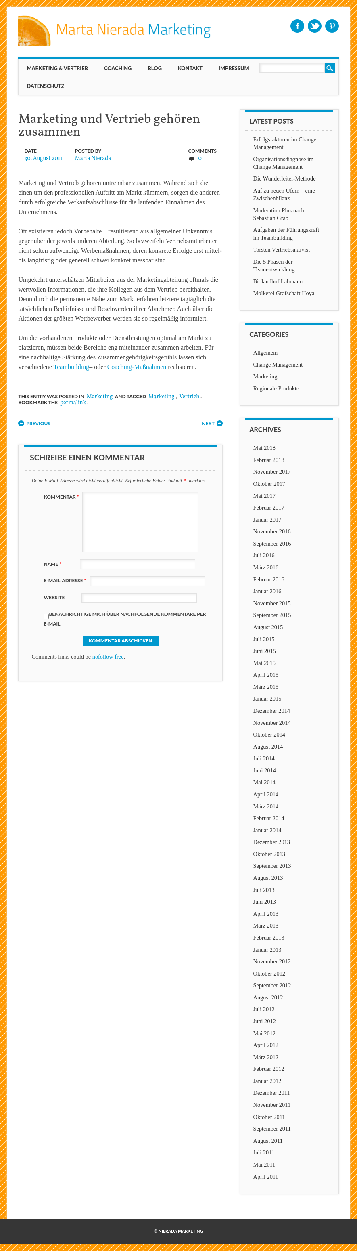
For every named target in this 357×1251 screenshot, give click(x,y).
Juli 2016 (264, 555)
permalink (73, 403)
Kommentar (62, 497)
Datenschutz (45, 86)
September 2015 (272, 615)
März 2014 (266, 806)
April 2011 (265, 1176)
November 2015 (272, 603)
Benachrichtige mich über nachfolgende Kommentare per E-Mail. (125, 619)
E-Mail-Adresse (66, 580)
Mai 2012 (264, 1033)
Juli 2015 (264, 639)
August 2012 (268, 997)
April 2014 (266, 794)
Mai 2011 (264, 1164)
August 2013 (268, 878)
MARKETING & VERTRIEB (57, 68)
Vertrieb (189, 397)
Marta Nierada (93, 158)
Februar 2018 (268, 460)
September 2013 (272, 866)
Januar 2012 (267, 1081)
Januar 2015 (267, 698)
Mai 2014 (264, 782)
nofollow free (108, 656)
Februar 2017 (268, 507)
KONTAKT (190, 68)
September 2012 (272, 985)
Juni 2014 (264, 770)
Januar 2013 (267, 950)
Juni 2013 (264, 901)
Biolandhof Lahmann (278, 281)
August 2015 (268, 627)
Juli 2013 (264, 890)
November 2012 (272, 961)
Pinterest (332, 26)
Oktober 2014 (269, 734)
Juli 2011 (264, 1152)
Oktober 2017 (269, 484)
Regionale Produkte (276, 388)
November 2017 (272, 471)
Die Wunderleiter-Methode (284, 178)
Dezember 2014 (271, 710)
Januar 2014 (267, 830)
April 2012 (266, 1045)
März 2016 (266, 567)
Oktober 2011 (269, 1117)
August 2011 (268, 1141)
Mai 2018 (264, 448)
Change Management (278, 364)
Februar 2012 (268, 1069)
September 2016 (272, 543)
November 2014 (272, 723)
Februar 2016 (268, 579)
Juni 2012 (264, 1021)
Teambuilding (72, 366)
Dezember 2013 (271, 842)
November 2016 (272, 531)
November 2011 (272, 1105)
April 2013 (266, 914)
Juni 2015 (264, 651)
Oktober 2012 (269, 973)
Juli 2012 (264, 1009)
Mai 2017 (264, 496)
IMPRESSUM (234, 68)
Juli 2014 (264, 758)
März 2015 (266, 687)
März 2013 (266, 925)
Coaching (118, 68)
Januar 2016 (267, 591)
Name (53, 564)
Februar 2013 (268, 937)
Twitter (315, 26)
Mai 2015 (264, 663)
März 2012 (266, 1057)
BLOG (155, 68)
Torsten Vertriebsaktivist (281, 249)
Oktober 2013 (269, 854)
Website (54, 597)
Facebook (297, 26)
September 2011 (272, 1128)
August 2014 (268, 746)
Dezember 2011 (271, 1092)
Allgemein (265, 352)
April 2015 (266, 675)
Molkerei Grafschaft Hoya (284, 293)
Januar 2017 (267, 519)
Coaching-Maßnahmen (137, 366)
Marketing (100, 397)
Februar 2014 (268, 818)
